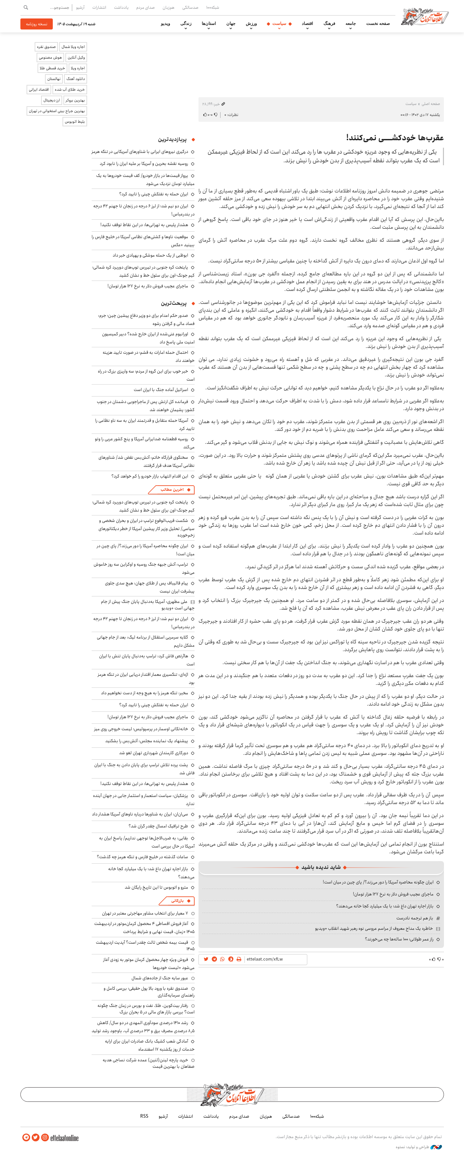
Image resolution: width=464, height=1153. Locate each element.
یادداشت (121, 7)
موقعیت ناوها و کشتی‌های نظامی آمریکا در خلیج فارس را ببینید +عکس (143, 240)
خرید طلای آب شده (70, 89)
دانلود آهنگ (75, 79)
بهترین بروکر (75, 100)
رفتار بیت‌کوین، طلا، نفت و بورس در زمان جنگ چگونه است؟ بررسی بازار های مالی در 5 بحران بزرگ (146, 1009)
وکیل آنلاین (76, 57)
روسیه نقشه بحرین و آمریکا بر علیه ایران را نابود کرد (144, 163)
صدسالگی (190, 7)
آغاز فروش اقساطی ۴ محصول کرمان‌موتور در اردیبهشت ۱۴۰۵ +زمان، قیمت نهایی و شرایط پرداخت (144, 927)
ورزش (251, 23)
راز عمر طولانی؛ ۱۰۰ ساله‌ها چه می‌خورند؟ (399, 939)
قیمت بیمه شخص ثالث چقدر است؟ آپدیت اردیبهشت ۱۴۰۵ (145, 945)
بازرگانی (177, 901)
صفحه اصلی (431, 104)
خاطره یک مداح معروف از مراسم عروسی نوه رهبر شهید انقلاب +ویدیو (374, 928)
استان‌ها (209, 23)
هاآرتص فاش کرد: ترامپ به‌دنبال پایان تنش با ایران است (147, 660)
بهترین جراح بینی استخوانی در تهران (57, 111)
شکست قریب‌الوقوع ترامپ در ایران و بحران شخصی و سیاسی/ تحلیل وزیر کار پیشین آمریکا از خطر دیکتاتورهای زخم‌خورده (146, 528)
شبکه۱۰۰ (212, 7)
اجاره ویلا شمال (73, 47)
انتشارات (99, 7)
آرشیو (80, 7)
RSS (144, 1116)
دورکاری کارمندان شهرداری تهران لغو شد (153, 752)
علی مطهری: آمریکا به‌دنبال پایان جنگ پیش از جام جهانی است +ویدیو (148, 605)
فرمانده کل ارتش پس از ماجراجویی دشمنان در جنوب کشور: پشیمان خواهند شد (146, 405)
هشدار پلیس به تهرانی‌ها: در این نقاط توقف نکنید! (144, 224)
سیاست (279, 23)
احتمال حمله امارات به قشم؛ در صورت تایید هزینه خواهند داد (149, 356)
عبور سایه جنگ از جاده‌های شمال (159, 978)
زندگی (185, 23)
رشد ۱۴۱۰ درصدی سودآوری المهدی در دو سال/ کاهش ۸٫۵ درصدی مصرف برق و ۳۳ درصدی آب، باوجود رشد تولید (143, 1026)
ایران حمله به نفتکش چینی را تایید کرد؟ (153, 194)
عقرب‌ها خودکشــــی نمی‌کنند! (395, 138)
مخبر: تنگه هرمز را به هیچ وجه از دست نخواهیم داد (144, 693)
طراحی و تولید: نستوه (419, 1146)
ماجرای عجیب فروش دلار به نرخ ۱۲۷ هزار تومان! (393, 894)
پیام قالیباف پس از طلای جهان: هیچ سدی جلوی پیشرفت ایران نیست (150, 587)
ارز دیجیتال (51, 100)
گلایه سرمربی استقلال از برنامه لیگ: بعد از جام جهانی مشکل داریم (146, 641)
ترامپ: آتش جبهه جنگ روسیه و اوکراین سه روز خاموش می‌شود (144, 568)
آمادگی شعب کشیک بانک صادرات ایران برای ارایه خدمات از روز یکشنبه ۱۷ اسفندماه (150, 1045)
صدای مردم (145, 7)
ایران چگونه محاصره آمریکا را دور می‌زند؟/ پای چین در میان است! (378, 882)
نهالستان (54, 79)
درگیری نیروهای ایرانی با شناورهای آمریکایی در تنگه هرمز (140, 151)
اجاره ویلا (78, 68)
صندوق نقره (46, 47)
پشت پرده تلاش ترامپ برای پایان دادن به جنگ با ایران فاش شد (144, 769)
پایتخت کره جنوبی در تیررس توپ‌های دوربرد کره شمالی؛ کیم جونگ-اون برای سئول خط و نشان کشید (143, 271)
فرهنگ (329, 23)
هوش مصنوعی (50, 57)
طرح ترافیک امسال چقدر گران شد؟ (158, 826)
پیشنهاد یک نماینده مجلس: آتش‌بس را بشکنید (146, 740)
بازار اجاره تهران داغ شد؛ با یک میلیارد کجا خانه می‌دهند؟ (385, 906)
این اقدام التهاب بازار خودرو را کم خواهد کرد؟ (149, 476)
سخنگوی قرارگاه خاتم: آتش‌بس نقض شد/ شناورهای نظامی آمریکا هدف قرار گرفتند (146, 461)
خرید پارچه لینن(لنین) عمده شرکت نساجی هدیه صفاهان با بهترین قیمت (149, 1063)
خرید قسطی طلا (52, 68)
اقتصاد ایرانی (39, 89)
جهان (230, 23)
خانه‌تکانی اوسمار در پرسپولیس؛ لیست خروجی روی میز (141, 728)
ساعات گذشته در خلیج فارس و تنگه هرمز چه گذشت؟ (142, 856)
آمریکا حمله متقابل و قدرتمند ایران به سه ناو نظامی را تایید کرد (145, 424)
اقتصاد (307, 23)
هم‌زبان (169, 7)
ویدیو (165, 23)
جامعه (350, 23)
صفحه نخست (378, 23)
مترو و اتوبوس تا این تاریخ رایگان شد (156, 887)
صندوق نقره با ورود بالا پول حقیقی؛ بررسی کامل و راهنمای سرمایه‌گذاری (149, 991)
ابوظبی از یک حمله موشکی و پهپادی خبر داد (150, 255)
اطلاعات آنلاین (427, 16)
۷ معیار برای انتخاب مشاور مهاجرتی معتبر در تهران (145, 913)
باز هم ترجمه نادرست (414, 918)
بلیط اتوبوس (75, 122)
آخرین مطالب (172, 490)
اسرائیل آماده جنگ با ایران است (161, 389)
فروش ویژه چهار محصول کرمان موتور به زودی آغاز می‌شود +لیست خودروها (149, 963)
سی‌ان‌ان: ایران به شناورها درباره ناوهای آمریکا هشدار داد (140, 814)
